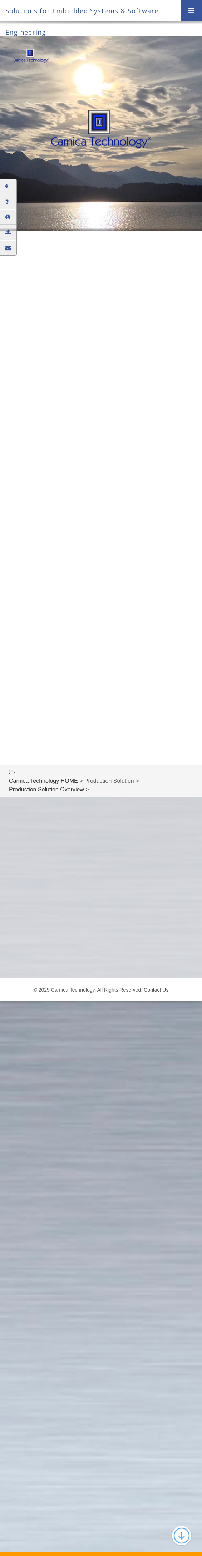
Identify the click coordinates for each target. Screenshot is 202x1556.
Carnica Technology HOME (43, 781)
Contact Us (156, 990)
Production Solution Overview (46, 789)
